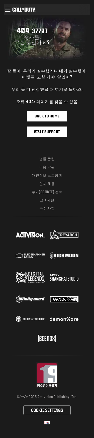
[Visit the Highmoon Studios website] (64, 255)
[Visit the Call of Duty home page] (23, 10)
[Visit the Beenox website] (47, 338)
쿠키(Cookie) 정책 (47, 192)
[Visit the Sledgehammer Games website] (30, 256)
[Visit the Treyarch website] (64, 234)
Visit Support (47, 132)
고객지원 (47, 200)
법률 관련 (47, 159)
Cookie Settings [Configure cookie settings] (47, 410)
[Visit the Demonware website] (64, 319)
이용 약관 (47, 167)
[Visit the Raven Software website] (64, 299)
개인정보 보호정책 (47, 175)
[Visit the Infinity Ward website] (30, 299)
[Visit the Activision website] (30, 234)
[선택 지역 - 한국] (47, 423)
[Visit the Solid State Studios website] (30, 319)
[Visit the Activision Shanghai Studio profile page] (64, 277)
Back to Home (47, 116)
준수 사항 (47, 208)
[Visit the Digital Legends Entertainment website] (30, 277)
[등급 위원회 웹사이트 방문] (47, 375)
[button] (7, 9)
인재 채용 (47, 183)
